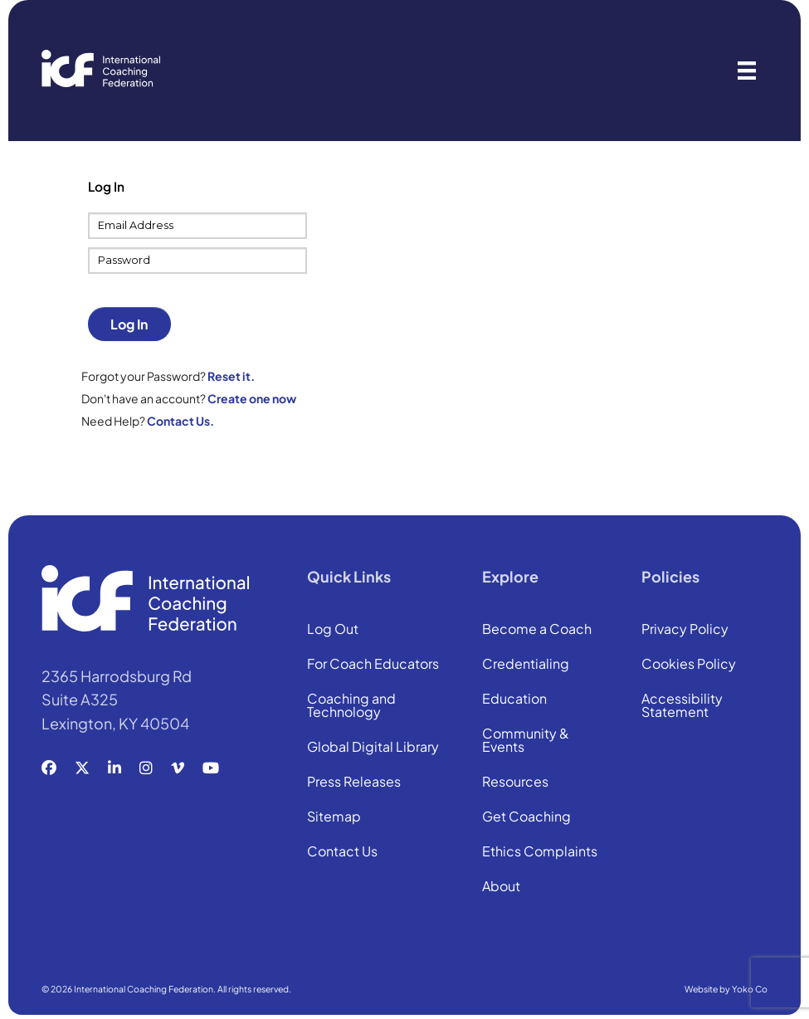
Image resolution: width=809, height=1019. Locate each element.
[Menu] (747, 70)
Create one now (251, 398)
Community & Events (525, 741)
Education (514, 699)
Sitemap (334, 817)
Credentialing (525, 664)
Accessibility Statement (682, 706)
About (501, 887)
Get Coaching (526, 817)
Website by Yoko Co (726, 988)
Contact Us (342, 852)
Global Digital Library (373, 747)
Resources (515, 782)
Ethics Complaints (539, 852)
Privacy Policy (685, 629)
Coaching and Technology (351, 706)
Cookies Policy (688, 664)
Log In (129, 324)
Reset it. (231, 375)
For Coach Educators (373, 664)
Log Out (332, 629)
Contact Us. (180, 420)
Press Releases (354, 782)
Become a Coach (537, 629)
